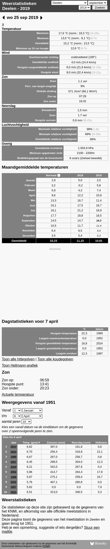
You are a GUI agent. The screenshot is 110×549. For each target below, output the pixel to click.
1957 (13, 487)
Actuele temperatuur (18, 394)
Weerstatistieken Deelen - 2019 (19, 6)
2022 (13, 482)
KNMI (46, 546)
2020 (13, 466)
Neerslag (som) (81, 442)
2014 (13, 446)
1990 (13, 456)
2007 (13, 462)
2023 (13, 492)
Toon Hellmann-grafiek (20, 365)
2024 (13, 451)
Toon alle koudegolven (55, 359)
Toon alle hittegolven (18, 359)
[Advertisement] (55, 282)
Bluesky (98, 544)
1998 (13, 477)
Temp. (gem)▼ (31, 442)
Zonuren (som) (56, 442)
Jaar (13, 442)
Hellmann (101, 442)
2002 (13, 471)
